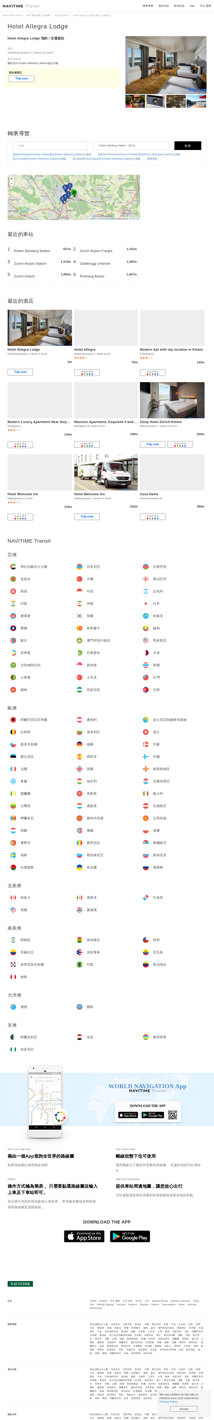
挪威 (166, 1342)
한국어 (138, 1301)
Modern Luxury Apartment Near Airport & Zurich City (51, 422)
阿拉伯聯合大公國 (99, 1324)
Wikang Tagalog (105, 1304)
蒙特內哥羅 (136, 1342)
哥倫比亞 (130, 1349)
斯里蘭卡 (135, 1328)
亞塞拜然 (127, 1324)
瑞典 (101, 1346)
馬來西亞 (181, 1328)
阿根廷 (100, 1349)
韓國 (109, 1328)
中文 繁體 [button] (205, 5)
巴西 (181, 1349)
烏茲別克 (177, 1331)
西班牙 (98, 1338)
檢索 (188, 145)
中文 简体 (128, 1301)
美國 (195, 1346)
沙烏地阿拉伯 (111, 1331)
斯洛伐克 (125, 1346)
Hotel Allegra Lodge (38, 26)
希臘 (143, 1338)
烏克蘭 (148, 1346)
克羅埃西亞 (164, 1338)
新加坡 (124, 1331)
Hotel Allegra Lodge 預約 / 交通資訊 (36, 38)
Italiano (155, 1304)
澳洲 (97, 1353)
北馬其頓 (149, 1342)
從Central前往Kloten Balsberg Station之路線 (39, 158)
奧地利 (102, 1335)
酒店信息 (163, 5)
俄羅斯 (158, 1346)
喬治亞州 (156, 1324)
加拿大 (167, 1346)
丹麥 (188, 1335)
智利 (121, 1349)
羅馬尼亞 (193, 1342)
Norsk (181, 1304)
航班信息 (179, 5)
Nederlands (96, 1308)
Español (144, 1304)
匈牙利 (151, 1338)
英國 (121, 1338)
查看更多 (152, 158)
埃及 (126, 1353)
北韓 (186, 1331)
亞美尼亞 (115, 1324)
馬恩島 (185, 1338)
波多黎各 (142, 1349)
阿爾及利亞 (115, 1353)
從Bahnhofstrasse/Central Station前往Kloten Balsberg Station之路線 (139, 154)
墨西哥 (177, 1346)
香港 (166, 1324)
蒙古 (153, 1328)
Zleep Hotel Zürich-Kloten (161, 422)
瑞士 (158, 1335)
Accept (184, 1408)
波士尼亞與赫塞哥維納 (120, 1335)
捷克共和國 (169, 1335)
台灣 (160, 1331)
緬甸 (145, 1328)
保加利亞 (149, 1335)
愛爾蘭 (175, 1338)
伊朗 (198, 1324)
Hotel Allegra (84, 349)
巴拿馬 (187, 1346)
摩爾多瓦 (123, 1342)
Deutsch (132, 1304)
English (103, 1301)
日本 (92, 1328)
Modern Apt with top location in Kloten (171, 349)
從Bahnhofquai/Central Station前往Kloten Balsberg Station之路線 (52, 154)
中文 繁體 (115, 1301)
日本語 (93, 1301)
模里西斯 (135, 1353)
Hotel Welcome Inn (23, 494)
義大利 (195, 1338)
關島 (104, 1353)
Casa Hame (149, 494)
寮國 (126, 1328)
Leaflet (93, 218)
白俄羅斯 (137, 1346)
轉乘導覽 (148, 5)
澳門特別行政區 (166, 1328)
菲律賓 (192, 1328)
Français (121, 1304)
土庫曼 (141, 1331)
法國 (114, 1338)
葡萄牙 (182, 1342)
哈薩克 (117, 1328)
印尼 (173, 1324)
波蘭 (174, 1342)
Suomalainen (169, 1304)
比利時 (138, 1335)
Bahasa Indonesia (180, 1301)
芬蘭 (107, 1338)
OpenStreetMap (108, 218)
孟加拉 (138, 1324)
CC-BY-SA (134, 218)
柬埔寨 (100, 1328)
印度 (190, 1324)
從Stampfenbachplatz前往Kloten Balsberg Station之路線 (106, 158)
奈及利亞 (147, 1353)
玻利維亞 (111, 1349)
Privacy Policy (168, 1401)
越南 (167, 1331)
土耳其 (151, 1331)
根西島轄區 (132, 1338)
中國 (146, 1324)
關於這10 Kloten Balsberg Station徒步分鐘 (33, 63)
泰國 (133, 1331)
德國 (180, 1335)
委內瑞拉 (190, 1349)
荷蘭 (159, 1342)
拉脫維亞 (111, 1342)
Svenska (192, 1304)
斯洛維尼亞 (112, 1346)
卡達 (99, 1331)
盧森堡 (100, 1342)
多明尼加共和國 (168, 1349)
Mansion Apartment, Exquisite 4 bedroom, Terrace (115, 422)
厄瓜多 (153, 1349)
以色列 (182, 1324)
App (192, 5)
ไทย (147, 1301)
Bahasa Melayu (160, 1301)
